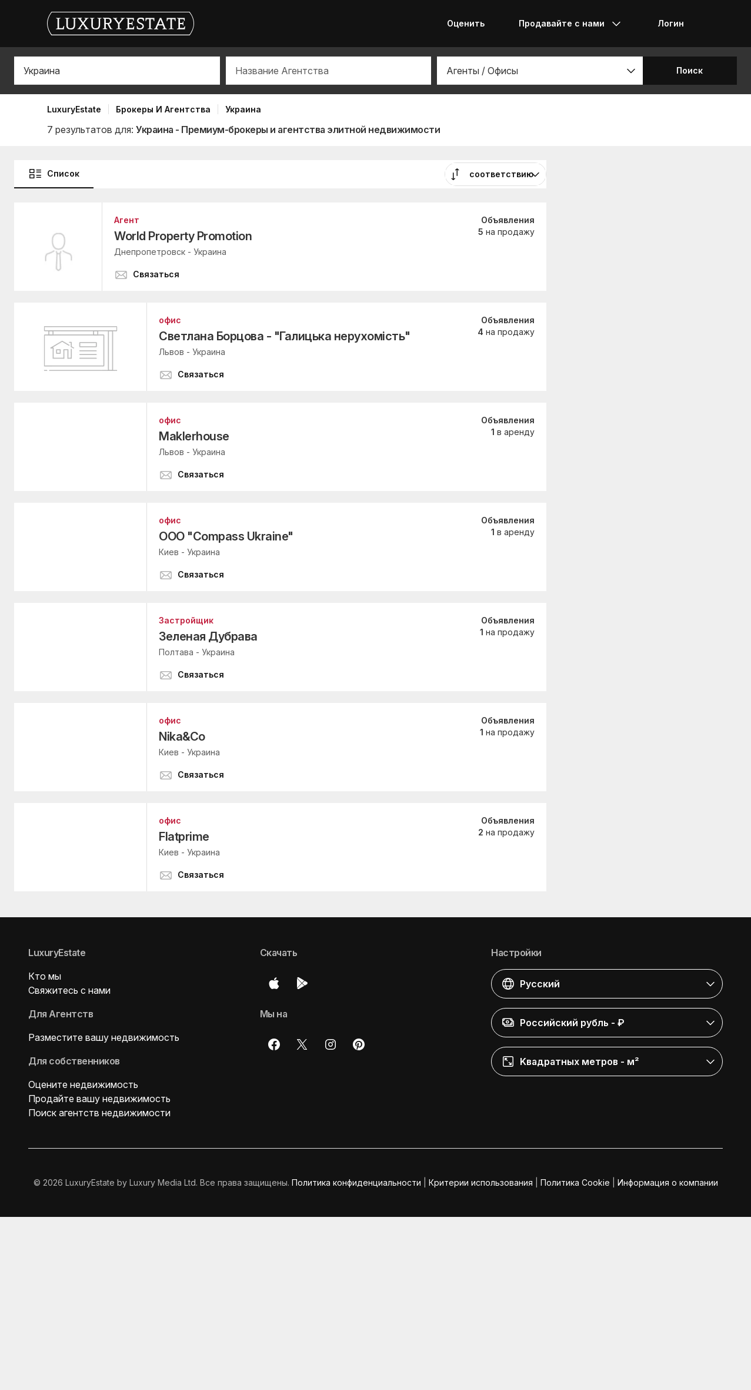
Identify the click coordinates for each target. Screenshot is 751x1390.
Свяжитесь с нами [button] (69, 990)
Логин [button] (670, 23)
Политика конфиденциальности (356, 1182)
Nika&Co (182, 736)
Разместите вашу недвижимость (103, 1037)
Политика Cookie (575, 1182)
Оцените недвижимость (83, 1084)
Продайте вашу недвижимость (99, 1098)
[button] (540, 71)
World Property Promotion (183, 236)
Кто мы (44, 976)
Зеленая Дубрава (208, 636)
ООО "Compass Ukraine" (226, 536)
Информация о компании (668, 1182)
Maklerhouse (194, 436)
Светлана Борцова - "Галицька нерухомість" (284, 336)
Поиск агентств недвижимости (99, 1113)
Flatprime (184, 837)
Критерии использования (481, 1182)
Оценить (466, 23)
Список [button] (53, 174)
